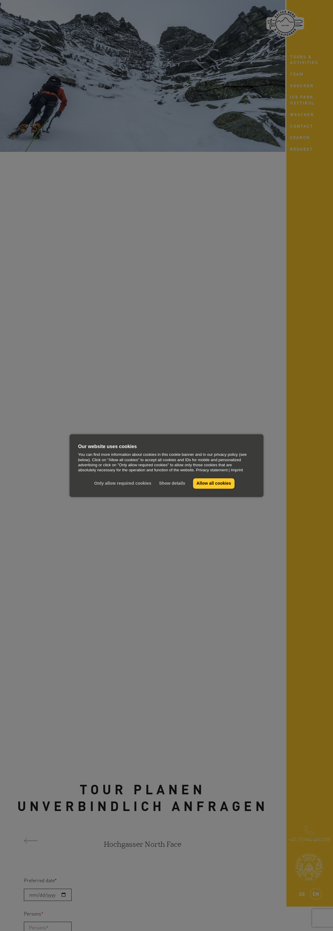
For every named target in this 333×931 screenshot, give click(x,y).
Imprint (237, 470)
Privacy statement (212, 470)
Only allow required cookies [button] (122, 483)
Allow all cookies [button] (213, 483)
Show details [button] (172, 483)
